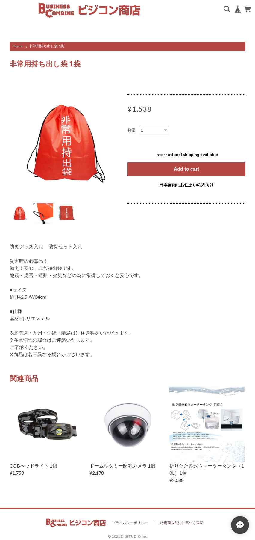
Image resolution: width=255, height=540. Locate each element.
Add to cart (186, 169)
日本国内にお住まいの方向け (186, 184)
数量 (132, 130)
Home (18, 46)
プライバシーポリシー (130, 523)
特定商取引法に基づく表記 (181, 523)
